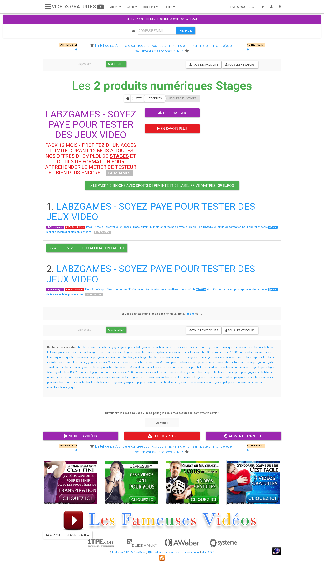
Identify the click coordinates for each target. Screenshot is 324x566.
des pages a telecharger (196, 357)
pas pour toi (241, 377)
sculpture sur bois (60, 367)
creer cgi (206, 347)
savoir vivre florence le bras (256, 347)
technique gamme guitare (260, 362)
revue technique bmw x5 (147, 362)
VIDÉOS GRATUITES (72, 7)
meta (254, 377)
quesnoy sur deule (84, 367)
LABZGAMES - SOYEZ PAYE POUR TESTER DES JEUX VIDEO (90, 124)
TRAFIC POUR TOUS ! (243, 6)
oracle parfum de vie (59, 377)
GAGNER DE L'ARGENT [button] (243, 436)
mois (190, 313)
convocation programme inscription (99, 357)
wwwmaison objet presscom (92, 377)
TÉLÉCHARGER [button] (162, 436)
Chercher (116, 64)
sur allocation (192, 352)
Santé (130, 6)
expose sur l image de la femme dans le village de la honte (108, 352)
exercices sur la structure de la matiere (89, 382)
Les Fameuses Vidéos (163, 552)
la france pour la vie (59, 352)
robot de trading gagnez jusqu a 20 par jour (93, 362)
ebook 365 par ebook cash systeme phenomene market (178, 382)
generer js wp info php (128, 382)
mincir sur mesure (169, 357)
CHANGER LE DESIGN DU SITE (67, 534)
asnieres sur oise (224, 357)
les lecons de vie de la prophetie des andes (190, 367)
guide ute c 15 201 (66, 372)
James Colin (191, 552)
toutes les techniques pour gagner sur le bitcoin (243, 372)
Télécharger (172, 113)
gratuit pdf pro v (225, 382)
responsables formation (112, 367)
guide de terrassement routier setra (154, 377)
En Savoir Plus (172, 128)
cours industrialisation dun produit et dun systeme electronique (173, 372)
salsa (228, 377)
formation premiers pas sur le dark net (175, 347)
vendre (127, 362)
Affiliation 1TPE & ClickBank (128, 552)
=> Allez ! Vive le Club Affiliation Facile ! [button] (87, 248)
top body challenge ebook (139, 357)
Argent (113, 6)
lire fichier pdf (186, 377)
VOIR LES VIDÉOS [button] (80, 436)
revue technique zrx (225, 347)
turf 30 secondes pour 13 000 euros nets (227, 352)
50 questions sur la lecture (145, 367)
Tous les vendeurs (240, 64)
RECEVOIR (186, 30)
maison (218, 377)
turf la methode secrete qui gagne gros (102, 347)
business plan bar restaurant (164, 352)
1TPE (139, 98)
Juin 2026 (208, 552)
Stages (234, 86)
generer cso (204, 377)
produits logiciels (139, 347)
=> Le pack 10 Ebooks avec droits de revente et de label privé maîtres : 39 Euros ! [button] (161, 185)
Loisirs (167, 6)
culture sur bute (121, 377)
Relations (149, 6)
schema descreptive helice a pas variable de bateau (211, 362)
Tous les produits (203, 64)
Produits (155, 98)
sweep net (171, 362)
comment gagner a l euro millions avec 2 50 (106, 372)
